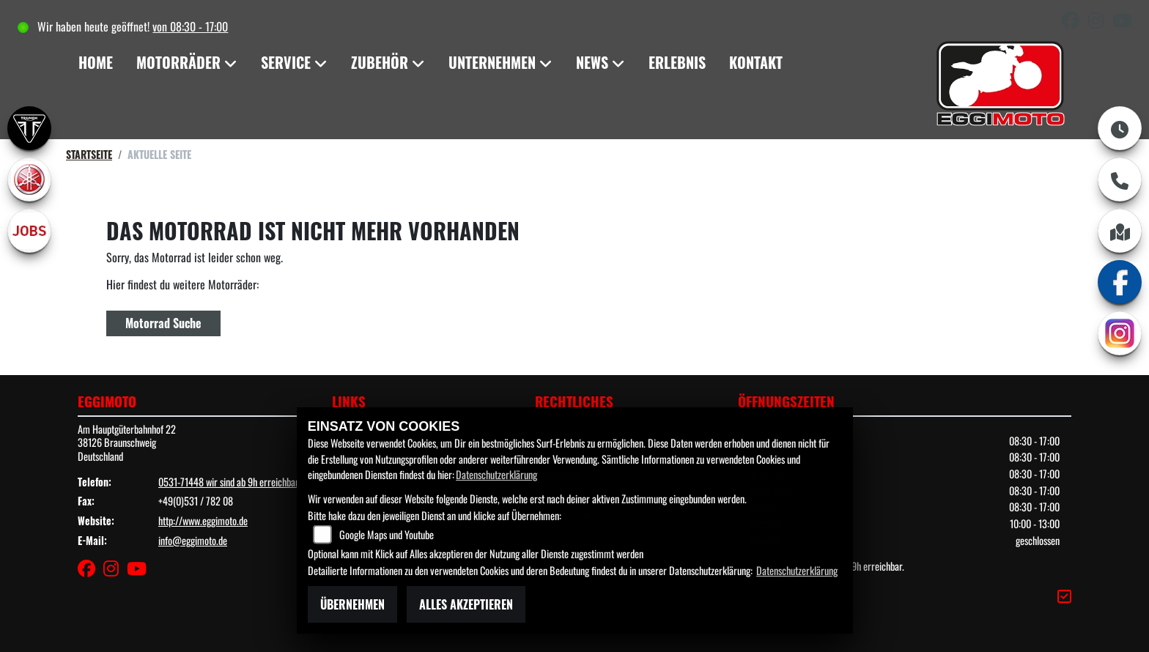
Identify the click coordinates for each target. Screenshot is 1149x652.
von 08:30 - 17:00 (190, 26)
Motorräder (178, 62)
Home (95, 62)
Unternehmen (492, 62)
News (592, 62)
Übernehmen (352, 604)
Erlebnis (677, 62)
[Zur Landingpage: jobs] (29, 231)
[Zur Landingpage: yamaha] (29, 179)
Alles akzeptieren (466, 604)
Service (286, 62)
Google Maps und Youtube (386, 534)
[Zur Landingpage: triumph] (29, 128)
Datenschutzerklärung (496, 474)
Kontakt (756, 62)
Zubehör (379, 62)
